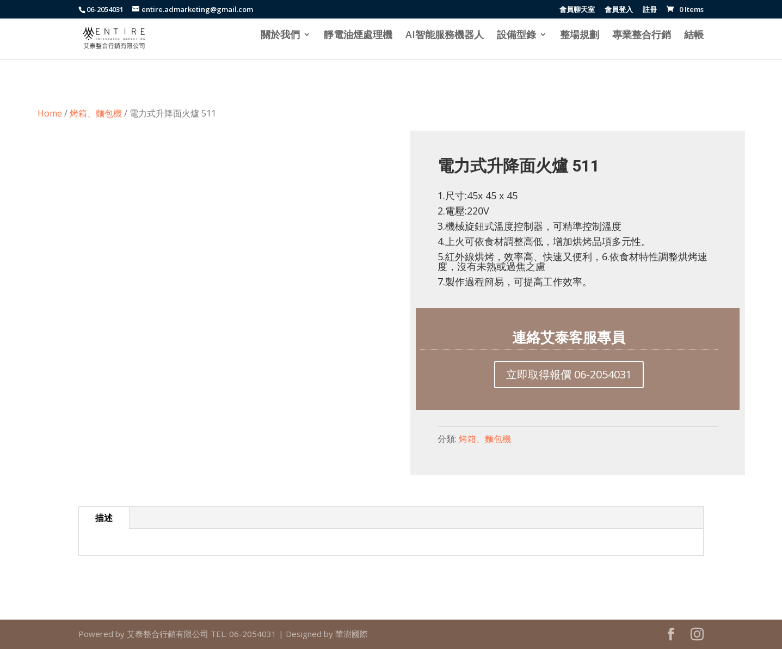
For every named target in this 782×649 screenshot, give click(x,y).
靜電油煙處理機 (358, 39)
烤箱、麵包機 (96, 113)
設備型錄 (516, 39)
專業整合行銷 (641, 39)
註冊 (650, 10)
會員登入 (619, 10)
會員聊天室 (577, 10)
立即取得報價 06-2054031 (569, 374)
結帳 (694, 39)
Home (50, 113)
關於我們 (280, 39)
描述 (104, 518)
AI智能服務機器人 (444, 39)
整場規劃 (579, 39)
